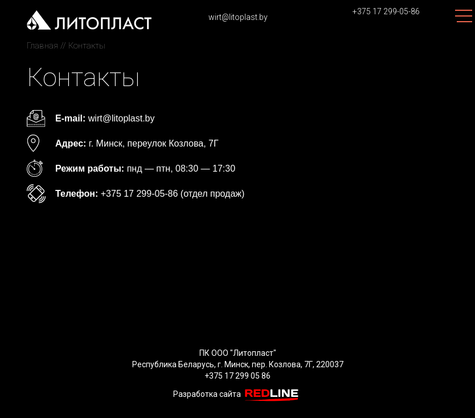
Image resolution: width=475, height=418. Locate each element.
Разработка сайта (237, 394)
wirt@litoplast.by (238, 17)
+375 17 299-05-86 (386, 11)
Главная (42, 45)
